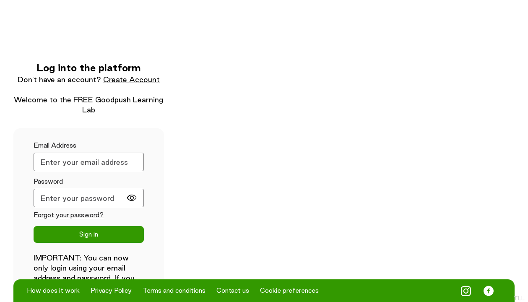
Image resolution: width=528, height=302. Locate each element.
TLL (519, 298)
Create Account (131, 79)
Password (48, 181)
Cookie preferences (289, 291)
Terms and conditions (174, 291)
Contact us (232, 291)
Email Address (55, 145)
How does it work (53, 291)
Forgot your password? (69, 215)
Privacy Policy (111, 291)
